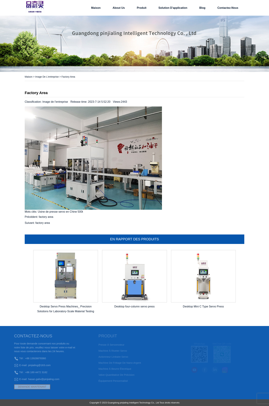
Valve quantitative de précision (112, 374)
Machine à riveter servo (108, 350)
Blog (202, 7)
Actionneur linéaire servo (109, 356)
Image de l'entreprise (47, 76)
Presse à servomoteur (107, 344)
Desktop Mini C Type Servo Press (203, 306)
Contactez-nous (227, 7)
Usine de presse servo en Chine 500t (60, 211)
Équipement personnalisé (108, 380)
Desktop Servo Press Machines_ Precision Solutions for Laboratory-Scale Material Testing (65, 309)
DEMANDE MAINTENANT (26, 386)
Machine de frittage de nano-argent (115, 362)
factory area (46, 216)
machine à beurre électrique (110, 368)
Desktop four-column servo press (134, 306)
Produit (141, 7)
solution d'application (172, 7)
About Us (119, 7)
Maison (96, 7)
